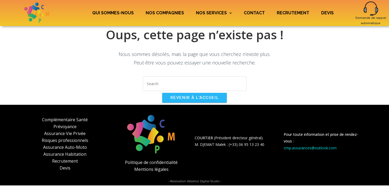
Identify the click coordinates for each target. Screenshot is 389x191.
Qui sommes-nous (113, 12)
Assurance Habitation (64, 154)
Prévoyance (65, 126)
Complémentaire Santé (65, 120)
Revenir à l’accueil (194, 97)
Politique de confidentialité (151, 162)
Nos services (214, 13)
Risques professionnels (65, 140)
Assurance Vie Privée (65, 133)
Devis (327, 12)
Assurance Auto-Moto (65, 147)
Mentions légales (151, 169)
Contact (254, 12)
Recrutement (293, 12)
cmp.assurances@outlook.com (310, 147)
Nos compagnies (165, 12)
